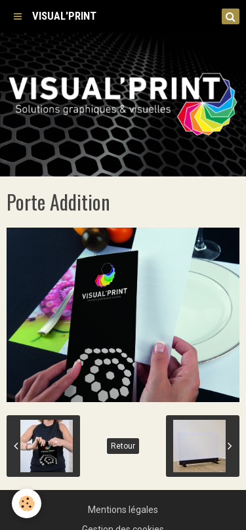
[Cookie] (26, 503)
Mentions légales (123, 509)
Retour (123, 446)
